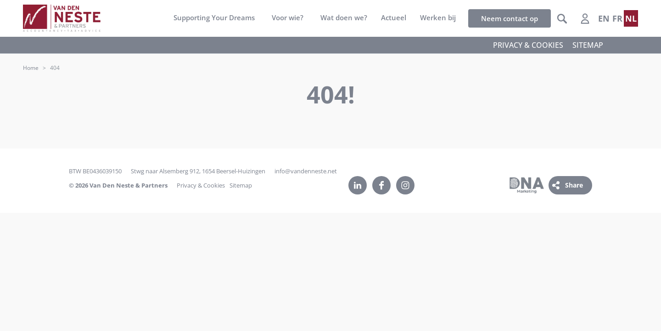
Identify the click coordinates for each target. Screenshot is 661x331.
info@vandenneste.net (305, 171)
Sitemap (241, 185)
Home (31, 68)
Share (574, 185)
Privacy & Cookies (201, 185)
